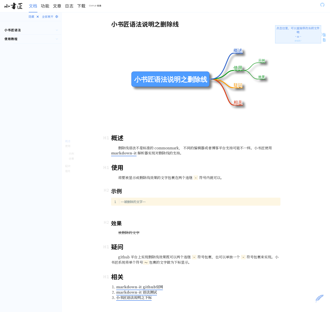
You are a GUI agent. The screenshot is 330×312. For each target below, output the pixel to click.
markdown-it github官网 (139, 286)
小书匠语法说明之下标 (134, 297)
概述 (67, 141)
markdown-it (124, 153)
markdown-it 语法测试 (136, 292)
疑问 (67, 166)
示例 (71, 153)
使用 (67, 146)
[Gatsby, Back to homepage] (13, 6)
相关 (67, 171)
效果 (71, 158)
